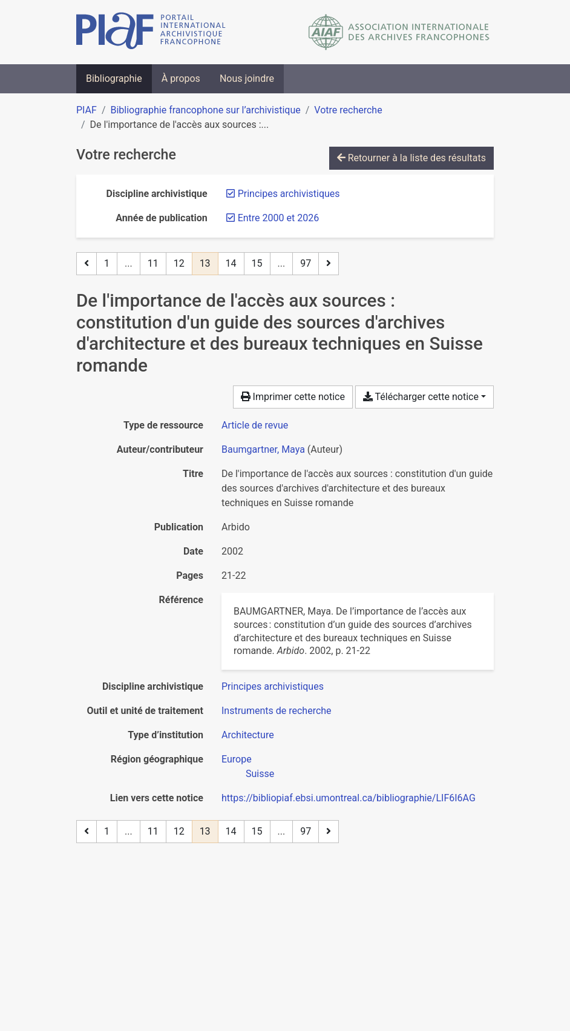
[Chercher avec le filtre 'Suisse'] (260, 773)
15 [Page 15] (257, 263)
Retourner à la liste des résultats (411, 158)
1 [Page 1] (107, 263)
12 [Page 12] (179, 263)
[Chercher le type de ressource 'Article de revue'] (254, 425)
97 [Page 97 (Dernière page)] (305, 263)
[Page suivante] (328, 263)
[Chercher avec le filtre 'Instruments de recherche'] (276, 710)
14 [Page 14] (231, 263)
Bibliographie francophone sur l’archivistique (205, 110)
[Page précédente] (86, 263)
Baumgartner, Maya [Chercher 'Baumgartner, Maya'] (263, 449)
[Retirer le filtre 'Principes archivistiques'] (289, 193)
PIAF (86, 110)
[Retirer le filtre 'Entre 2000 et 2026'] (278, 218)
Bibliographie (114, 78)
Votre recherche (348, 110)
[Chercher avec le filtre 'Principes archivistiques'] (272, 686)
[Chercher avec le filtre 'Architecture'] (247, 735)
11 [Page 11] (153, 263)
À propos (181, 78)
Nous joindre (247, 78)
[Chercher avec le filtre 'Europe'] (236, 759)
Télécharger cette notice (421, 396)
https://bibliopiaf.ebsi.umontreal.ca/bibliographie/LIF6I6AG (348, 798)
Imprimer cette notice (293, 396)
